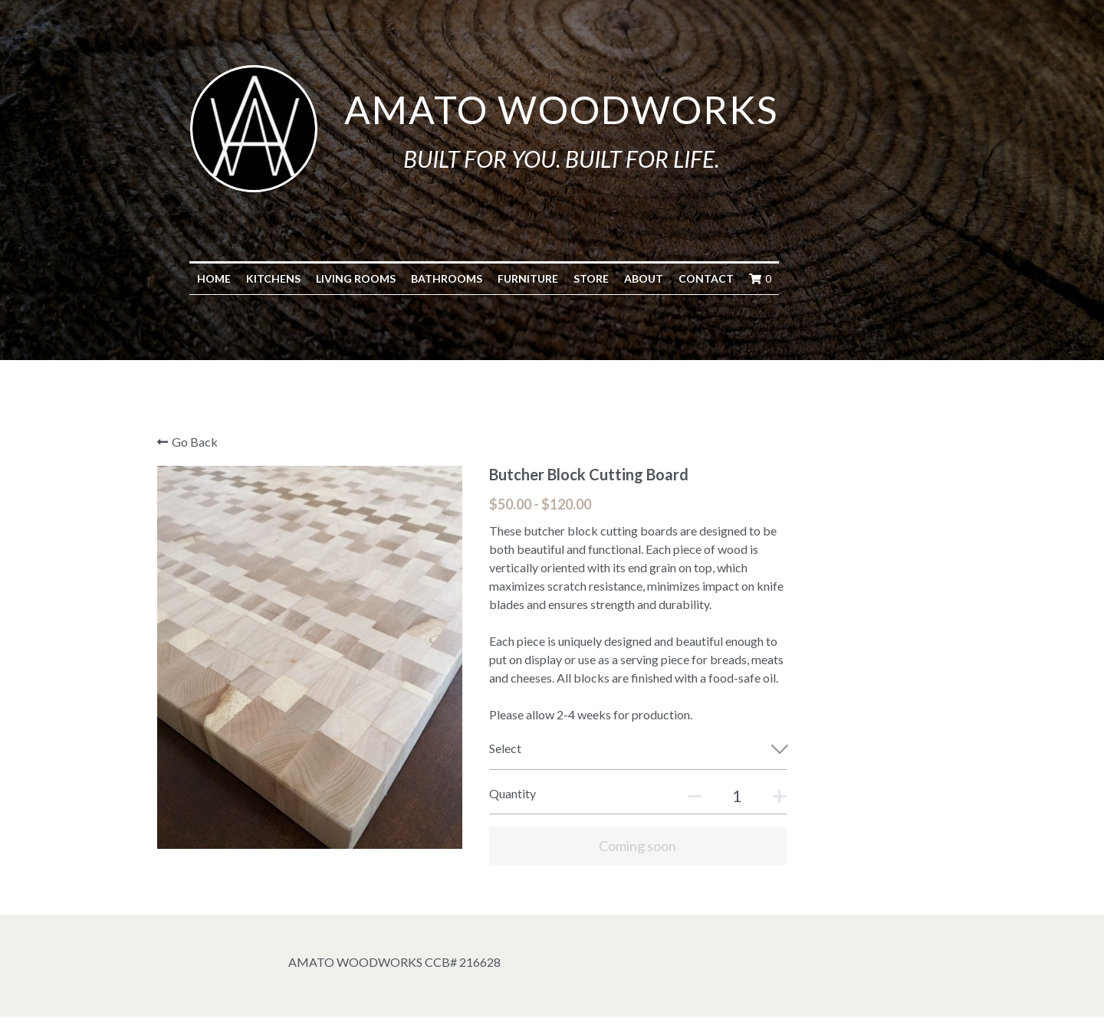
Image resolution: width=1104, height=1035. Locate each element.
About (711, 278)
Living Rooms (424, 278)
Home (282, 278)
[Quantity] (795, 795)
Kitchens (341, 278)
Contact (774, 278)
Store (659, 278)
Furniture (596, 278)
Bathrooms (514, 278)
